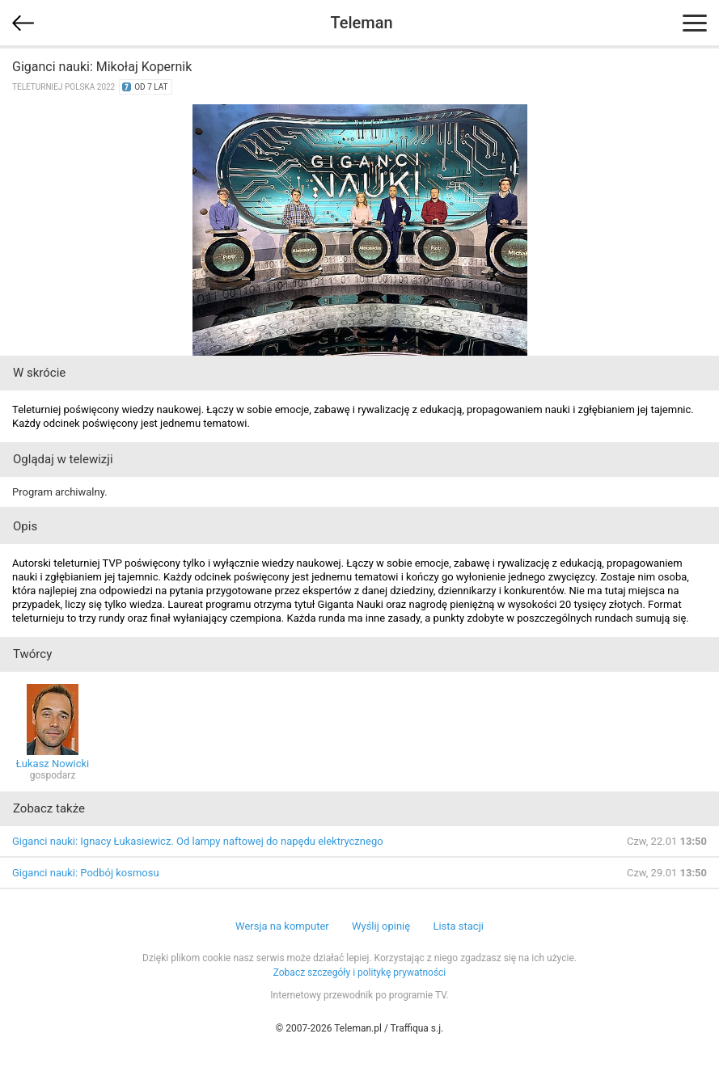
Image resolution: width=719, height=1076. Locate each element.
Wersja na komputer (282, 926)
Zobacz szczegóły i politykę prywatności (359, 972)
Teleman (361, 22)
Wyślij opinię (381, 926)
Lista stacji (458, 926)
